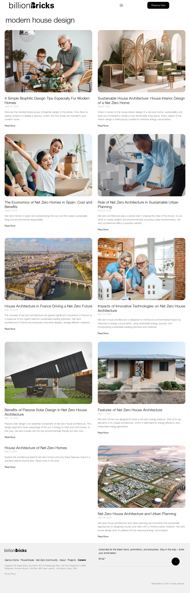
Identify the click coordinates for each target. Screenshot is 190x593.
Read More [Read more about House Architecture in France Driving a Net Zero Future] (10, 328)
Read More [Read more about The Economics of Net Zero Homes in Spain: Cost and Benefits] (10, 225)
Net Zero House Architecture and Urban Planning (137, 513)
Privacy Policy (10, 574)
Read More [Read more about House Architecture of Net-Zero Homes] (10, 467)
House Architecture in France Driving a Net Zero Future (48, 306)
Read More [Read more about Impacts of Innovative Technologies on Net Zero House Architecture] (103, 333)
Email (102, 559)
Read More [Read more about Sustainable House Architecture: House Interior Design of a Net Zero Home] (103, 125)
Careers (82, 559)
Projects (72, 559)
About (63, 559)
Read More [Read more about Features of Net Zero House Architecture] (103, 432)
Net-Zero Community (47, 559)
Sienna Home (12, 559)
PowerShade (27, 559)
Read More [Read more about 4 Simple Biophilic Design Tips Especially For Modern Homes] (10, 125)
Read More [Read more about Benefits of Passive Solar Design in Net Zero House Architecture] (10, 437)
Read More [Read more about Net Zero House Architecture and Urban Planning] (103, 536)
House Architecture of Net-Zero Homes (36, 448)
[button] (121, 5)
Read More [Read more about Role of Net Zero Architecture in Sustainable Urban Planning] (103, 229)
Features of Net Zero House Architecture (130, 410)
